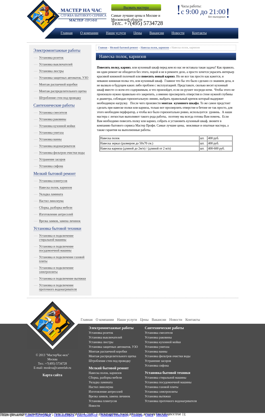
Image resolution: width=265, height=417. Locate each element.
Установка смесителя (53, 112)
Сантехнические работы (54, 105)
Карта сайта (52, 375)
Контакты (199, 33)
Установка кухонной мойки (57, 126)
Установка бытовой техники (57, 228)
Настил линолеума (51, 201)
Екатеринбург (87, 415)
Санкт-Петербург (38, 415)
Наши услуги (116, 33)
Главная (67, 33)
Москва (162, 415)
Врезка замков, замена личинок (60, 221)
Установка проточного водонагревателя (171, 401)
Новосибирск (64, 415)
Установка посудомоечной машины (168, 382)
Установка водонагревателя (57, 146)
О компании (89, 33)
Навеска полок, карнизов (55, 187)
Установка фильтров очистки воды (62, 152)
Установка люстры (51, 71)
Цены (138, 33)
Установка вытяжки (158, 396)
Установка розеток (51, 57)
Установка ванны (50, 139)
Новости (178, 33)
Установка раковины (52, 119)
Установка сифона (51, 166)
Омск (149, 415)
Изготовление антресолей (56, 214)
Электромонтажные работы (57, 50)
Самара (136, 415)
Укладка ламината (51, 194)
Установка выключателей (56, 64)
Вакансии (157, 33)
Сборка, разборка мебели (55, 207)
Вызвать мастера (136, 7)
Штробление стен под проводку (60, 98)
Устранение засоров (52, 159)
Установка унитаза (51, 132)
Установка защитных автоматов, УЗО (63, 77)
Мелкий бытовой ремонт (55, 173)
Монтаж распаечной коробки (58, 84)
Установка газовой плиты (161, 387)
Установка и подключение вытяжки (62, 278)
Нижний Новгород (115, 415)
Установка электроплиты (161, 391)
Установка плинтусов (53, 181)
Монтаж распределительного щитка (63, 91)
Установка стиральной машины (165, 377)
